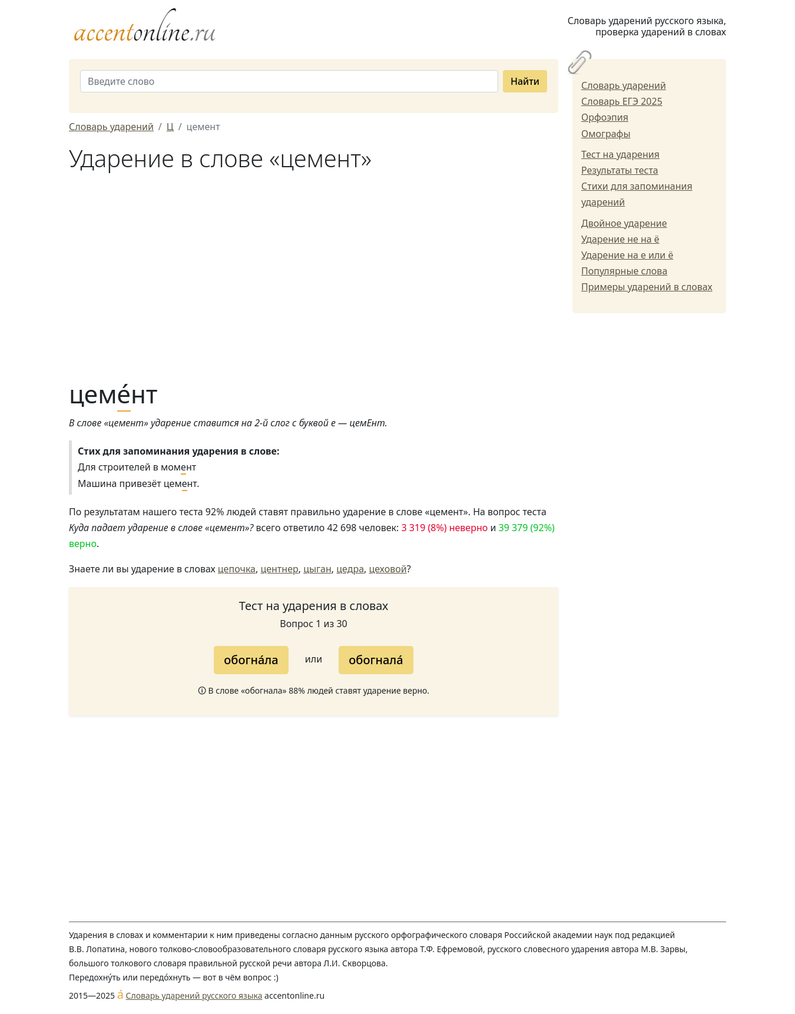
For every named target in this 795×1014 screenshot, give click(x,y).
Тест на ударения (620, 154)
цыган (317, 568)
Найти (525, 81)
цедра (350, 568)
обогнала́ (376, 660)
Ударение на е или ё (627, 254)
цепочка (237, 568)
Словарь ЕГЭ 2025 (621, 101)
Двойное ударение (624, 223)
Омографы (606, 133)
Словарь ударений (623, 85)
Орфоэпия (604, 117)
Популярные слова (624, 270)
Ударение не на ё (620, 239)
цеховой (388, 568)
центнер (279, 568)
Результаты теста (619, 170)
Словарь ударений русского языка (194, 995)
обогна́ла (251, 660)
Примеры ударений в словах (647, 286)
